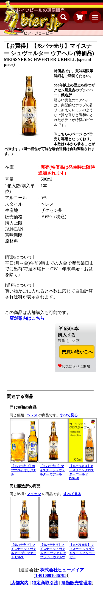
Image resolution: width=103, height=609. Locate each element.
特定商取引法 (45, 582)
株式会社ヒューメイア (62, 570)
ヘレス (32, 415)
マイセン (34, 494)
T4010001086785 (51, 575)
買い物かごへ (77, 351)
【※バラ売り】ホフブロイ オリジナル (23, 470)
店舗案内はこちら (26, 318)
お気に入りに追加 (74, 366)
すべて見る (69, 415)
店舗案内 (20, 582)
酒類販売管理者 (76, 582)
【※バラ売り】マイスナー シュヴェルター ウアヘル (52, 470)
